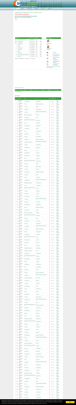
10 (56, 66)
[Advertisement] (38, 27)
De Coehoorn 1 (20, 52)
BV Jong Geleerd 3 (38, 109)
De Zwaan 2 (19, 44)
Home (15, 8)
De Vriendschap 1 (20, 41)
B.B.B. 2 (19, 51)
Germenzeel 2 (20, 49)
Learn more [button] (44, 403)
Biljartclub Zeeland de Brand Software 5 (23, 54)
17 (48, 67)
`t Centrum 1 (19, 56)
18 (49, 67)
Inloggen (22, 8)
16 (47, 67)
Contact (42, 8)
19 (50, 67)
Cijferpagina (54, 52)
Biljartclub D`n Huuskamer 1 (21, 39)
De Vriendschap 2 (38, 101)
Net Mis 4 (19, 46)
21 (52, 67)
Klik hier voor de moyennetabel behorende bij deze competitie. (26, 16)
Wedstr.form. (30, 8)
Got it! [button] (70, 402)
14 (59, 66)
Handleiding (36, 8)
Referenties (50, 8)
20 (51, 67)
